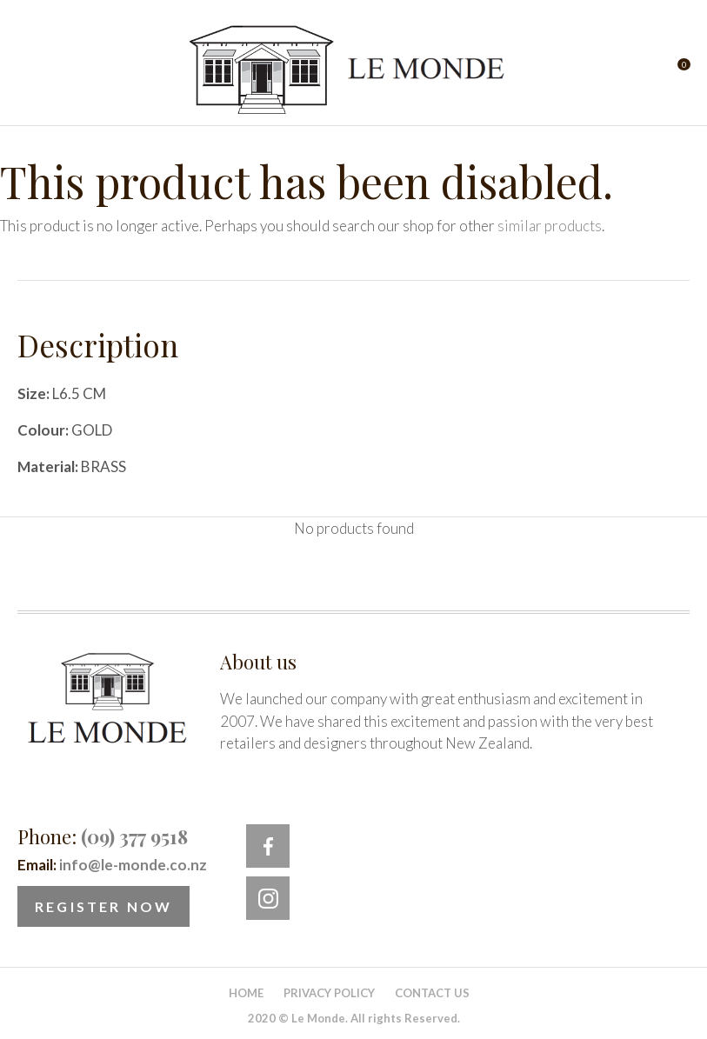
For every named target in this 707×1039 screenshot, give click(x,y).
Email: (112, 865)
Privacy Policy (329, 993)
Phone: (102, 836)
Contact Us (432, 993)
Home (246, 993)
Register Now (103, 906)
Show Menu (27, 70)
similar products (549, 225)
